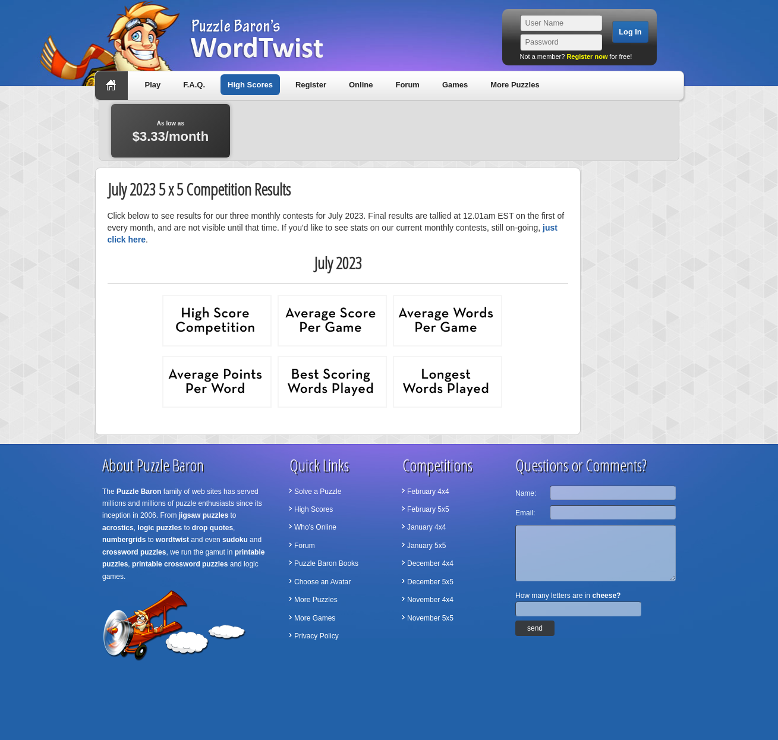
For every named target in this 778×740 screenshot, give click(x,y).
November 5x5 (430, 618)
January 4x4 (426, 527)
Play (153, 84)
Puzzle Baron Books (326, 563)
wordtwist (172, 540)
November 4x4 (430, 600)
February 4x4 (428, 491)
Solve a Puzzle (317, 491)
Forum (407, 84)
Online (361, 84)
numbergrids (124, 540)
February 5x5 (428, 509)
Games (455, 84)
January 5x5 (426, 545)
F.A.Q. (194, 84)
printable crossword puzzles (180, 564)
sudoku (235, 540)
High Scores (250, 84)
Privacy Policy (316, 636)
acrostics (118, 528)
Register (310, 84)
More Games (314, 618)
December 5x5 (430, 582)
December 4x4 (430, 563)
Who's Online (315, 527)
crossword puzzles (134, 552)
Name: (525, 493)
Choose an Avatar (322, 582)
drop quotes (212, 528)
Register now (586, 56)
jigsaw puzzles (203, 515)
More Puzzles (514, 84)
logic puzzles (159, 528)
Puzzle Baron (138, 491)
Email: (525, 513)
